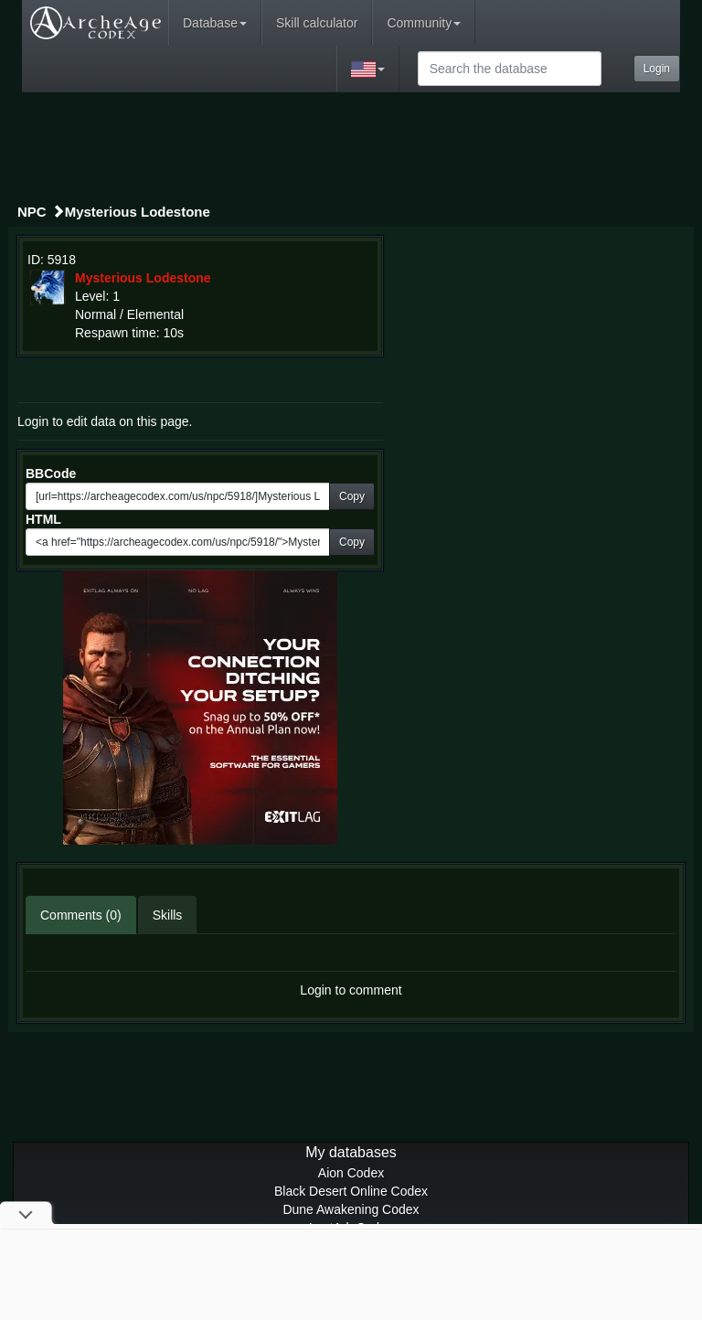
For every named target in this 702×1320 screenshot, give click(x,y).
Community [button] (424, 23)
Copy (352, 496)
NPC (32, 211)
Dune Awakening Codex (350, 1209)
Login (657, 68)
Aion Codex (351, 1173)
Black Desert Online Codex (351, 1191)
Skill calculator (316, 23)
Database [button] (215, 23)
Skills (168, 915)
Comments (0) (81, 915)
